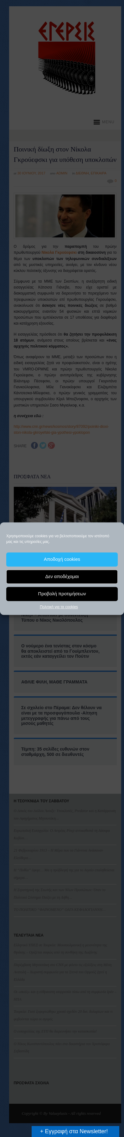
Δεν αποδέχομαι (62, 576)
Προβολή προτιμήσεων (62, 593)
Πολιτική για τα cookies (59, 607)
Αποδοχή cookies (62, 559)
